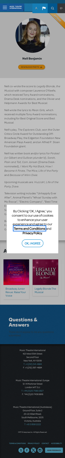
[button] (44, 8)
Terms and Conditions (29, 228)
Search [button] (52, 8)
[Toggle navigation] (4, 7)
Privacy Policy (32, 233)
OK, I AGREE (32, 243)
